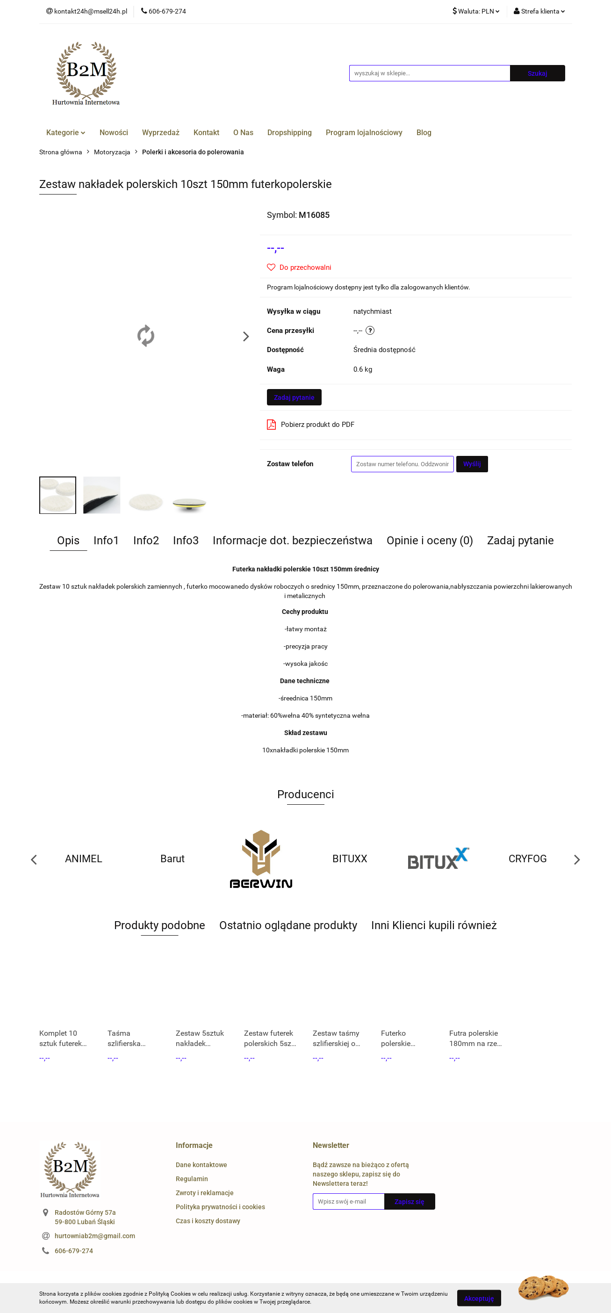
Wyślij (472, 464)
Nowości (114, 132)
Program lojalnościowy (364, 132)
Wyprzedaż (161, 132)
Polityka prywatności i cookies (220, 1207)
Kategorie (66, 132)
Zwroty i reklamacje (205, 1193)
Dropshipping (289, 132)
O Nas (243, 132)
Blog (424, 132)
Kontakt (206, 132)
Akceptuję (479, 1298)
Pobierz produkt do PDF (310, 424)
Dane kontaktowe (201, 1165)
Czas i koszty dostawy (208, 1221)
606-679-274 (74, 1251)
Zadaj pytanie (294, 397)
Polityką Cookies (170, 1294)
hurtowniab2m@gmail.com (95, 1236)
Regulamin (192, 1179)
